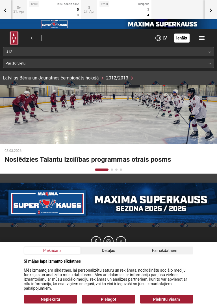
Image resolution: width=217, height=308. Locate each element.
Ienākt (181, 38)
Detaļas (108, 250)
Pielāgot (108, 299)
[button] (101, 170)
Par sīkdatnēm (164, 250)
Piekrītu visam (166, 299)
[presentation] (211, 9)
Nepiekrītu (50, 299)
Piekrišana (52, 250)
